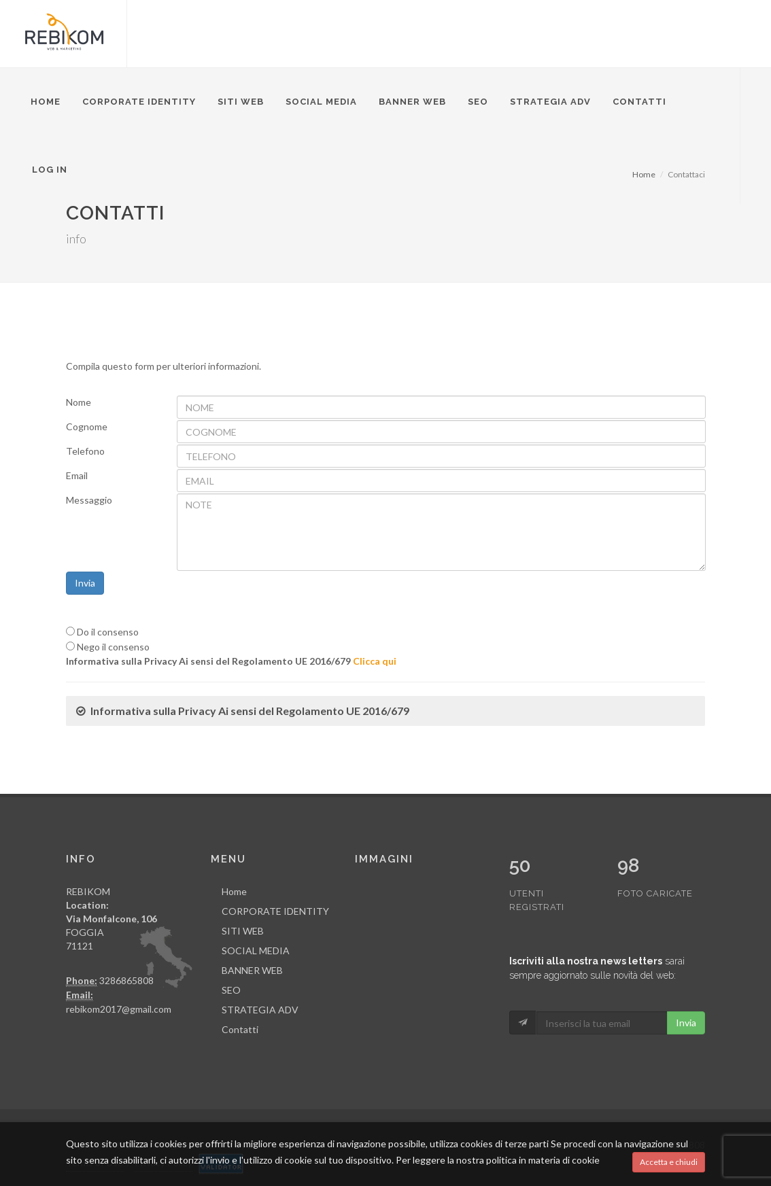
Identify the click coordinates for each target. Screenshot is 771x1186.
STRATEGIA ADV (550, 102)
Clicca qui (374, 661)
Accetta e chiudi (669, 1162)
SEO (478, 102)
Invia (85, 583)
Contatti (639, 102)
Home (46, 102)
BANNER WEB (412, 102)
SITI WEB (241, 102)
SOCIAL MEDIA (321, 102)
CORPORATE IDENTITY (139, 102)
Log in (49, 169)
